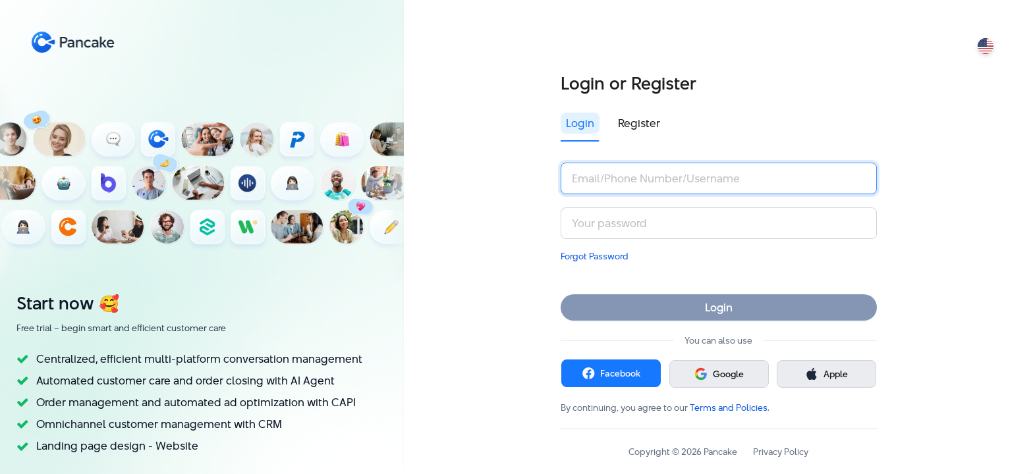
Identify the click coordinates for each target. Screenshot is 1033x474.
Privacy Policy (780, 451)
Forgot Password (594, 256)
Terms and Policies (729, 407)
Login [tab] (580, 123)
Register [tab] (639, 123)
